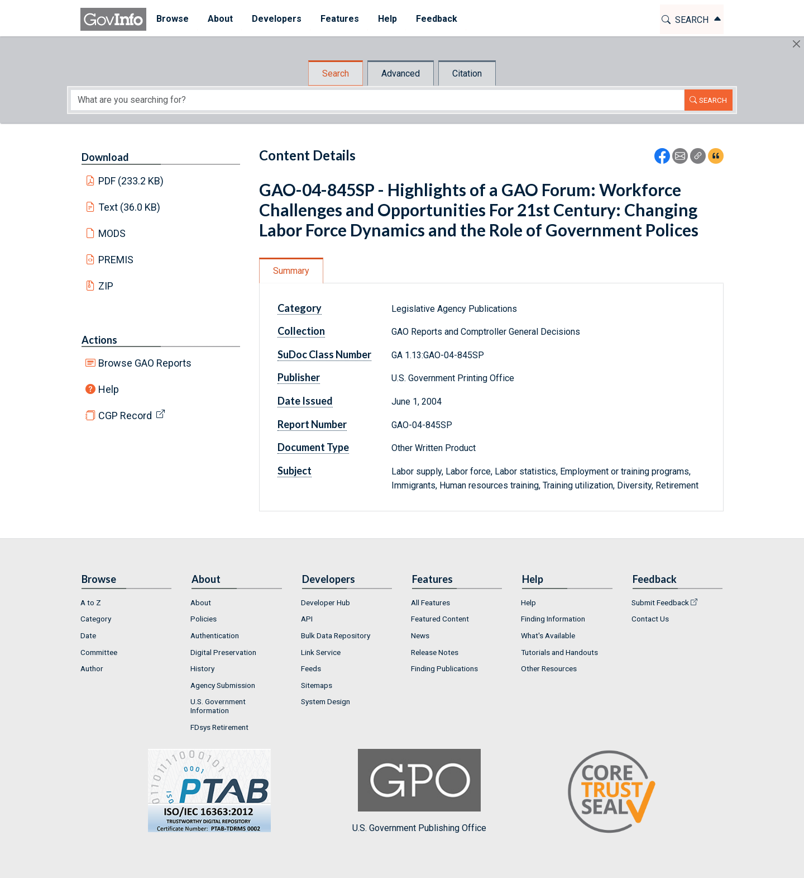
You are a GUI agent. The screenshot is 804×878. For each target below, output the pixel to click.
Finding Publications (444, 668)
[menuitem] (172, 19)
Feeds (311, 668)
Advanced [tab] (400, 73)
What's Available (548, 635)
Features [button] (339, 18)
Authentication (214, 635)
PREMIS (115, 259)
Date (88, 635)
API (307, 618)
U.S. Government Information (218, 706)
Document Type (313, 447)
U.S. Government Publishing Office (419, 791)
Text (129, 207)
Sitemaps (316, 685)
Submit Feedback (660, 602)
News (420, 635)
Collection (301, 331)
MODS (112, 233)
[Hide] (796, 43)
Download (105, 157)
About (200, 602)
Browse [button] (172, 18)
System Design (325, 701)
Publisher (298, 377)
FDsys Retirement (219, 727)
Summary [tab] (291, 270)
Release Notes (434, 652)
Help (108, 389)
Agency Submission (222, 685)
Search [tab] (335, 73)
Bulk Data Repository (335, 635)
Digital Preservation (223, 652)
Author (91, 668)
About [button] (219, 18)
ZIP (105, 286)
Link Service (321, 652)
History (202, 668)
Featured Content (440, 618)
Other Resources (549, 668)
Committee (98, 652)
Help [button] (386, 18)
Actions (99, 340)
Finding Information (553, 618)
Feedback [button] (436, 18)
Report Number (312, 424)
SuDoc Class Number (324, 354)
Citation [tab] (467, 73)
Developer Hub (325, 602)
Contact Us (650, 618)
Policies (203, 618)
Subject (294, 470)
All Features (430, 602)
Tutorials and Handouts (559, 652)
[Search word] (377, 100)
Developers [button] (276, 18)
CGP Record (125, 415)
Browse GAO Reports (145, 363)
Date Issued (305, 401)
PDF (131, 181)
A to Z (90, 602)
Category (299, 308)
